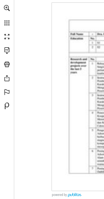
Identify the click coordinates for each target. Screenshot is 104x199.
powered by (59, 195)
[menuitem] (7, 15)
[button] (7, 8)
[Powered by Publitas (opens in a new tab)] (7, 106)
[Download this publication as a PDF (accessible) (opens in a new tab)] (7, 50)
